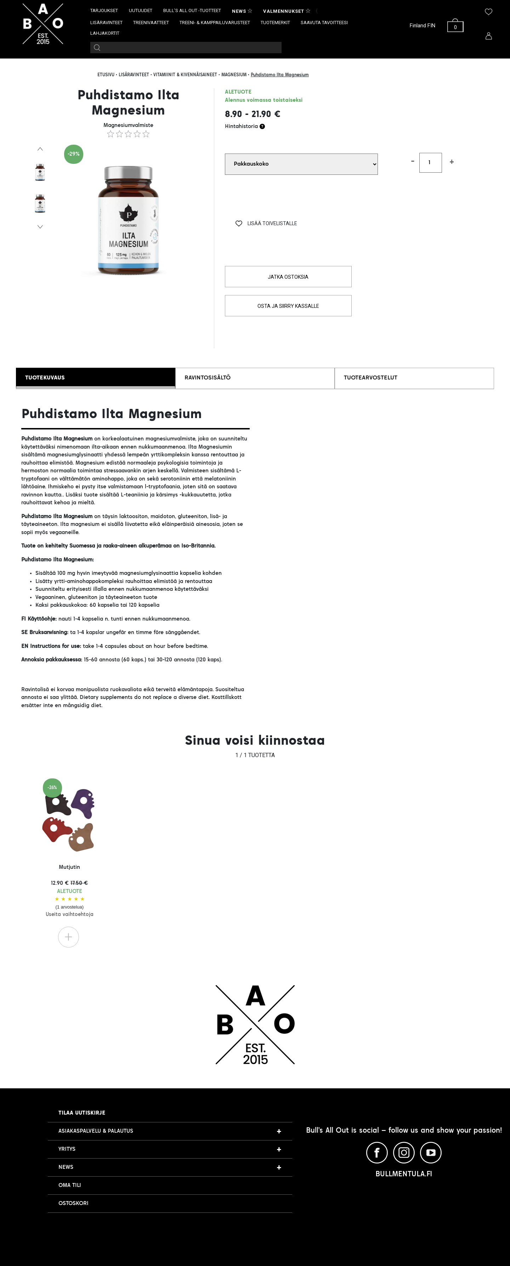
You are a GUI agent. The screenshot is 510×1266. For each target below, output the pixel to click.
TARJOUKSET (104, 10)
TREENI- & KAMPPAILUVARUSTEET (215, 22)
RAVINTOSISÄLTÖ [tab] (208, 378)
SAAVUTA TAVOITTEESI (324, 22)
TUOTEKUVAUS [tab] (45, 378)
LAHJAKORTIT (104, 33)
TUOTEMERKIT (275, 22)
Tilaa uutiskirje (81, 1113)
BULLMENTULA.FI (403, 1174)
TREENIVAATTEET (151, 22)
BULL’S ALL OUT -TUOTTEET (192, 10)
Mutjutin (69, 891)
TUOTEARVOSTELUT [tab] (370, 378)
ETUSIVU (105, 75)
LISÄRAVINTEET (106, 22)
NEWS (65, 1167)
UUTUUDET (140, 10)
